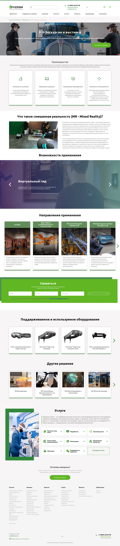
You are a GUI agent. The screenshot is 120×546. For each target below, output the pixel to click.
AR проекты (82, 492)
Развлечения (47, 510)
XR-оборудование (14, 492)
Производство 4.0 (49, 490)
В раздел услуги (98, 450)
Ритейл (46, 503)
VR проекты (82, 490)
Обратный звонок (72, 7)
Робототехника (13, 496)
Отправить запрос (60, 477)
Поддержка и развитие (67, 505)
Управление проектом (67, 501)
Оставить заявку (101, 45)
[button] (10, 184)
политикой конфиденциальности (59, 298)
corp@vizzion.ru (72, 9)
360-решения (30, 508)
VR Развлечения (13, 516)
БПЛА (10, 494)
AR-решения (30, 503)
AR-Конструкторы (21, 391)
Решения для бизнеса (33, 514)
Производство (65, 494)
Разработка (64, 492)
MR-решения (30, 505)
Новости (98, 492)
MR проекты (82, 494)
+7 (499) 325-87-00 (73, 5)
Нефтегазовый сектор (50, 499)
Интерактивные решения (34, 507)
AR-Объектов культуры (99, 391)
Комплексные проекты (85, 496)
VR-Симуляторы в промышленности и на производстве (47, 393)
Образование (48, 492)
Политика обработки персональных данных (60, 542)
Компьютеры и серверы (16, 490)
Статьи (98, 490)
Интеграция (64, 499)
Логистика (47, 508)
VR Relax (29, 494)
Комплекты (12, 505)
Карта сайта (12, 523)
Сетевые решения (32, 499)
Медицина (47, 501)
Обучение (64, 503)
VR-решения (30, 501)
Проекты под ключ (66, 490)
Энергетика (47, 494)
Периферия (12, 510)
